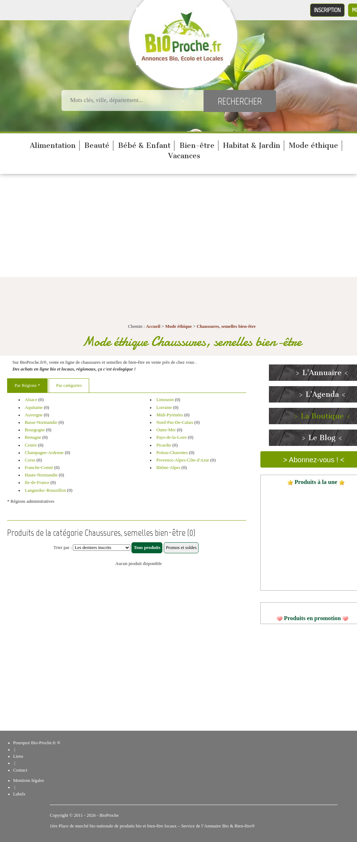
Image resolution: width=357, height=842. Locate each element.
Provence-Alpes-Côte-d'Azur (182, 460)
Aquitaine (34, 407)
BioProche (109, 815)
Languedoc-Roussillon (45, 490)
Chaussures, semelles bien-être (226, 326)
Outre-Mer (166, 429)
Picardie (163, 445)
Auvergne (34, 414)
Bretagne (33, 437)
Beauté (96, 145)
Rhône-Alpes (168, 467)
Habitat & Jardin (251, 145)
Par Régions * (27, 385)
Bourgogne (35, 429)
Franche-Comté (39, 467)
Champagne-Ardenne (44, 452)
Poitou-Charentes (172, 452)
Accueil (153, 326)
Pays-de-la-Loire (171, 437)
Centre (31, 445)
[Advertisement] (178, 227)
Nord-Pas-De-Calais (174, 422)
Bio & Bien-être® (238, 826)
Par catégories (69, 385)
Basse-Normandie (41, 422)
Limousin (165, 399)
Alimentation (53, 145)
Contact (20, 770)
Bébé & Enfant (144, 145)
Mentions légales (28, 780)
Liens (18, 756)
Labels (19, 794)
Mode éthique (313, 145)
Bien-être (197, 145)
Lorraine (164, 407)
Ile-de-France (37, 482)
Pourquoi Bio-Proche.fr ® (36, 742)
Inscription (327, 10)
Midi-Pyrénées (169, 414)
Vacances (184, 155)
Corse (30, 460)
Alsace (31, 399)
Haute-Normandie (41, 475)
